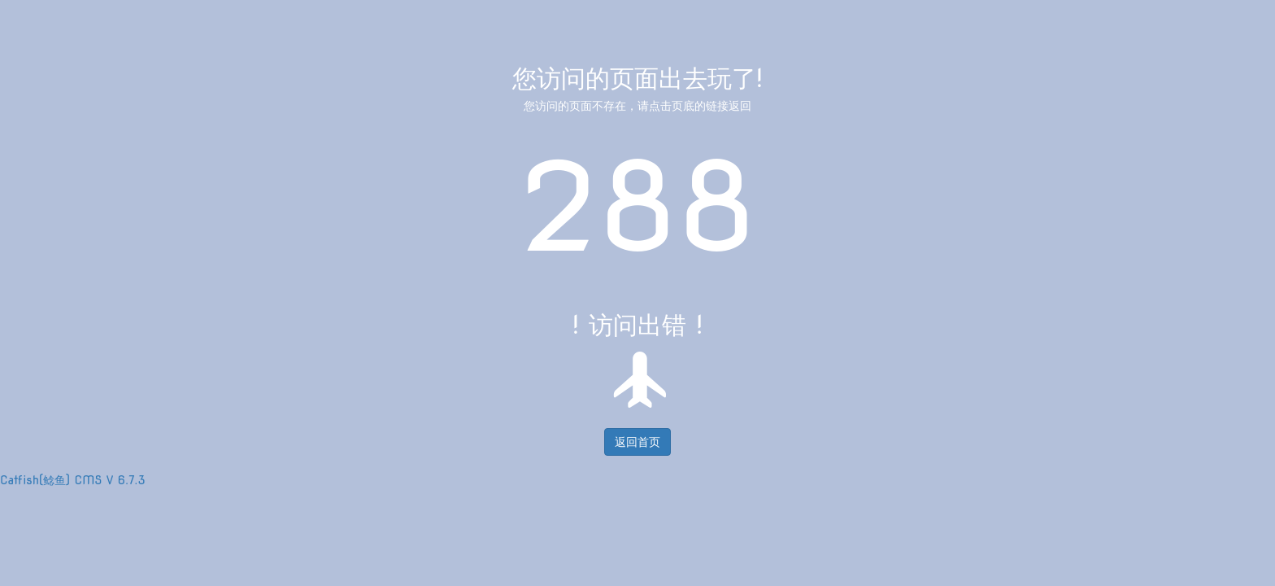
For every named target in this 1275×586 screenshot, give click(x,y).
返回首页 (637, 441)
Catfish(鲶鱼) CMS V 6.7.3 (73, 480)
